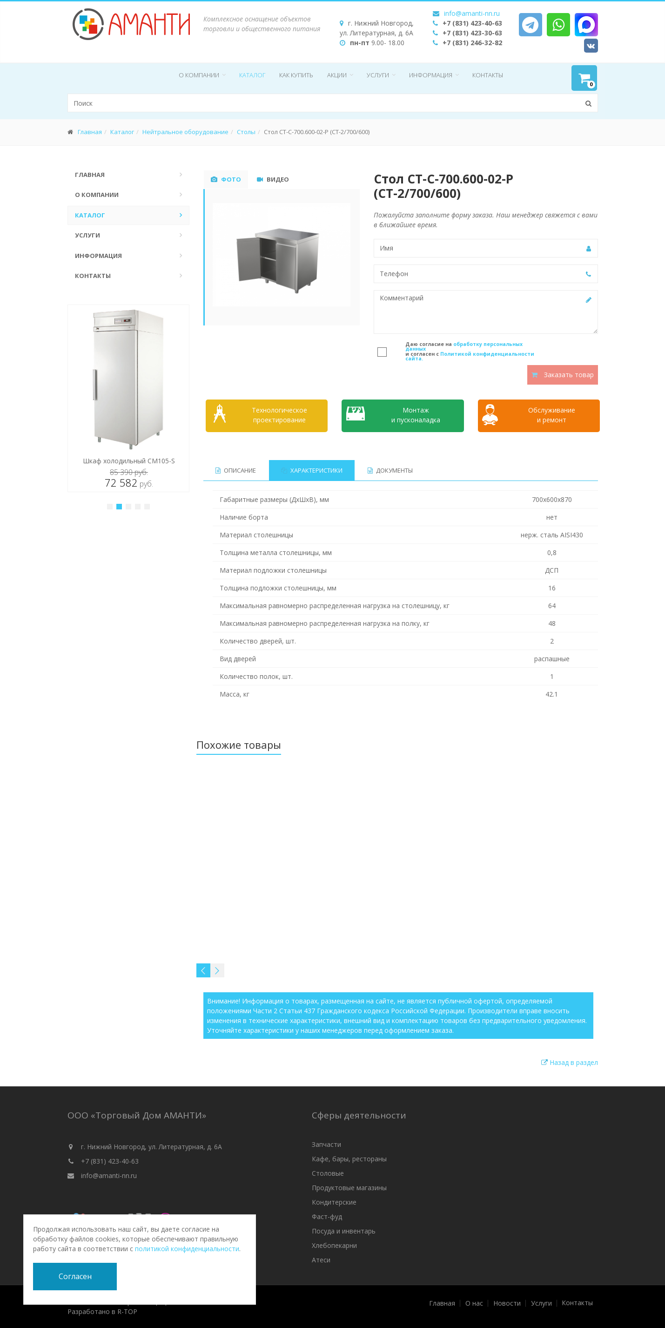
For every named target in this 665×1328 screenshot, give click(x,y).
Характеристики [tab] (312, 470)
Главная (90, 132)
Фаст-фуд (327, 1216)
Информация (430, 75)
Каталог (252, 75)
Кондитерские (334, 1202)
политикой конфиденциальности (187, 1248)
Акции (337, 75)
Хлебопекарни (334, 1245)
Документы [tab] (390, 470)
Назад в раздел (569, 1062)
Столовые (328, 1173)
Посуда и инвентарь (344, 1230)
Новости (507, 1303)
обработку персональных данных (464, 346)
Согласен (75, 1276)
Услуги (378, 75)
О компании (199, 75)
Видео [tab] (273, 179)
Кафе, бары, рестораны (349, 1158)
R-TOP (127, 1311)
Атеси (321, 1259)
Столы (246, 132)
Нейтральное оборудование (185, 132)
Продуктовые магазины (349, 1187)
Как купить (296, 75)
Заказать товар (562, 374)
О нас (474, 1303)
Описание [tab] (235, 470)
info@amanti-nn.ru (472, 13)
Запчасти (326, 1144)
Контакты (487, 75)
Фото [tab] (226, 179)
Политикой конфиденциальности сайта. (469, 356)
